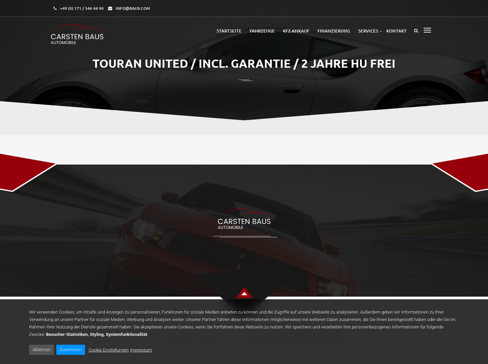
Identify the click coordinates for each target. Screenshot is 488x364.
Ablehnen (41, 349)
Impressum (141, 349)
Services (368, 31)
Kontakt (396, 31)
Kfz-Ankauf (296, 31)
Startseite (229, 31)
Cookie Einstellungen (109, 349)
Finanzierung (334, 31)
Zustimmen (71, 349)
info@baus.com (133, 8)
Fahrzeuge (262, 31)
